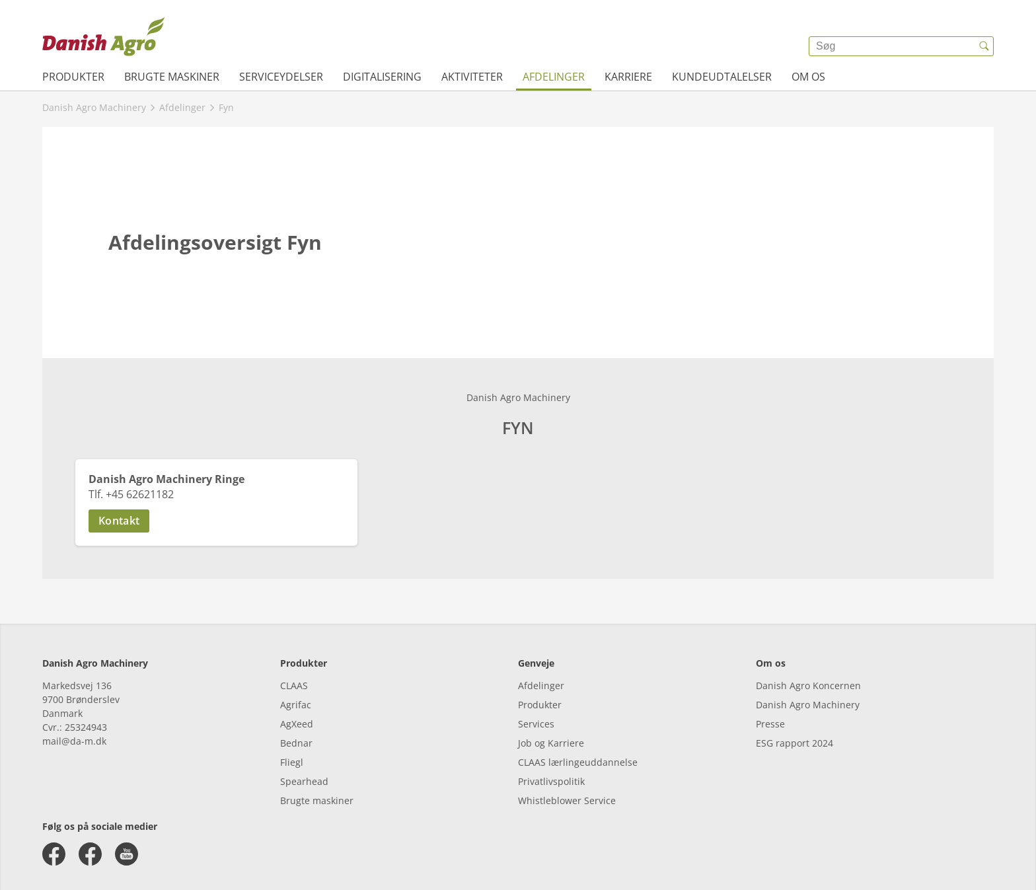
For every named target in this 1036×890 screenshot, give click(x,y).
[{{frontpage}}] (103, 36)
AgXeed (296, 724)
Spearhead (304, 781)
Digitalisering (382, 76)
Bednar (296, 743)
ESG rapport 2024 (794, 743)
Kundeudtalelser (722, 76)
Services (536, 724)
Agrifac (295, 704)
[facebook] (53, 854)
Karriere (628, 76)
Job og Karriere (551, 743)
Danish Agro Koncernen (808, 685)
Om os (808, 76)
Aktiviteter (472, 76)
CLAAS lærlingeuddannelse (578, 762)
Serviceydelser (281, 76)
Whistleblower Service (567, 800)
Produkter (73, 76)
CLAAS (294, 685)
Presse (770, 724)
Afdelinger (554, 76)
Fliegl (291, 762)
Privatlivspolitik (551, 781)
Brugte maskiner (171, 76)
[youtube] (126, 854)
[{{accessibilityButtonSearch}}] (984, 46)
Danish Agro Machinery (808, 704)
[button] (216, 521)
